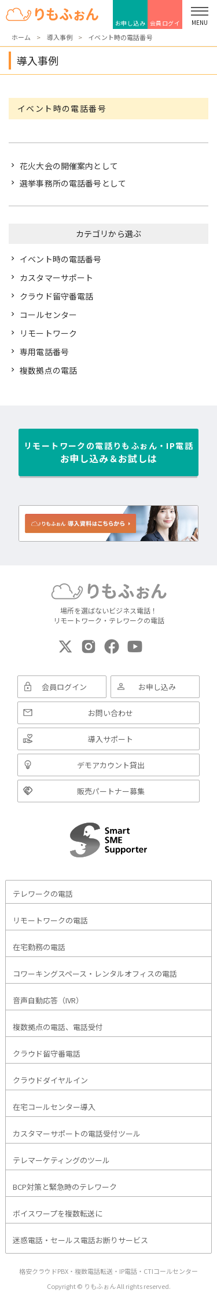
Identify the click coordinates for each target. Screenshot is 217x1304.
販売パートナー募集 (111, 791)
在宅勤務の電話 (39, 946)
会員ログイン (165, 24)
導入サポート (110, 738)
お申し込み (130, 23)
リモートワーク (48, 333)
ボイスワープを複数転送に (57, 1213)
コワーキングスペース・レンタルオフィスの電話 (95, 973)
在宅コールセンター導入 (54, 1106)
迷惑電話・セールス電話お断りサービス (80, 1239)
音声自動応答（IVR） (48, 1000)
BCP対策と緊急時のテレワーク (65, 1186)
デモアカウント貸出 (111, 764)
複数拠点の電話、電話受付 (58, 1026)
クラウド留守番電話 (56, 296)
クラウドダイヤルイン (50, 1080)
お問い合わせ (110, 712)
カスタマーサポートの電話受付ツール (77, 1133)
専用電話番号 (44, 351)
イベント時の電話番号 (60, 259)
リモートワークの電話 (50, 920)
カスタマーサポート (56, 277)
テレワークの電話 (43, 893)
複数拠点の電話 (48, 370)
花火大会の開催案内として (69, 165)
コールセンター (48, 314)
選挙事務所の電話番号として (73, 183)
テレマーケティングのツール (61, 1160)
